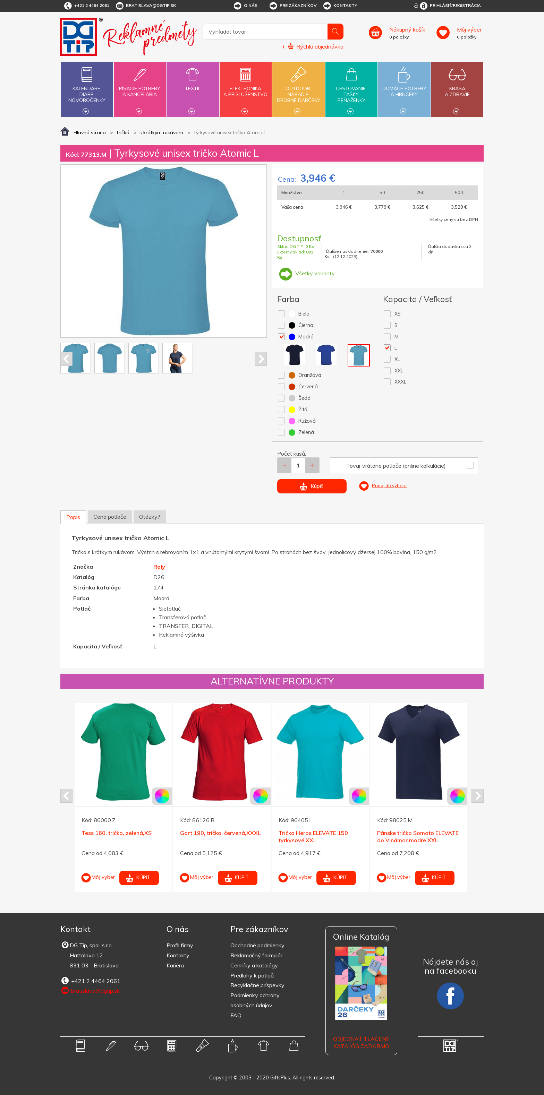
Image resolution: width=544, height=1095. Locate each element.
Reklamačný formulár (256, 955)
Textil (192, 84)
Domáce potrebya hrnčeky (404, 87)
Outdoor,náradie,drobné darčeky (298, 88)
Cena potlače (109, 516)
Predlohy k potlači (252, 975)
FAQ (235, 1015)
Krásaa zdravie (457, 87)
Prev (66, 359)
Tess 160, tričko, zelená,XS (117, 832)
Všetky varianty (306, 273)
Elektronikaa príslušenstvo (245, 87)
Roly (159, 566)
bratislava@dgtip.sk (145, 6)
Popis (73, 517)
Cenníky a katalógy (254, 965)
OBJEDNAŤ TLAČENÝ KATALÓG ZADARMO (361, 1042)
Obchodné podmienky (257, 945)
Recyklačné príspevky (257, 985)
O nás (245, 6)
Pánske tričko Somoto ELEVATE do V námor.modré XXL (418, 836)
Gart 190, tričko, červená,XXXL (220, 832)
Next (261, 359)
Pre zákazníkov (293, 6)
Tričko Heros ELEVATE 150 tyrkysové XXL (313, 836)
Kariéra (175, 965)
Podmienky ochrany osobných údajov (255, 1000)
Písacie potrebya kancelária (139, 87)
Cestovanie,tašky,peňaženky (351, 88)
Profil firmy (180, 945)
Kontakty (339, 6)
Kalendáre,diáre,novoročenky (86, 88)
